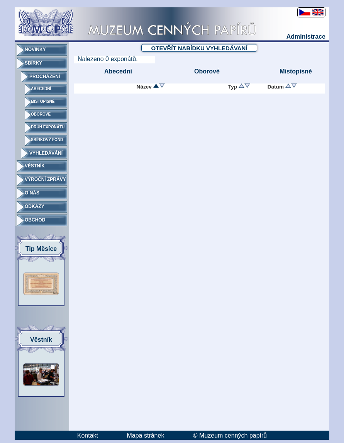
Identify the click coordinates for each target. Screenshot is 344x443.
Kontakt (87, 435)
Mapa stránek (145, 435)
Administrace (305, 36)
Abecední (118, 71)
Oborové (207, 71)
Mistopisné (296, 71)
